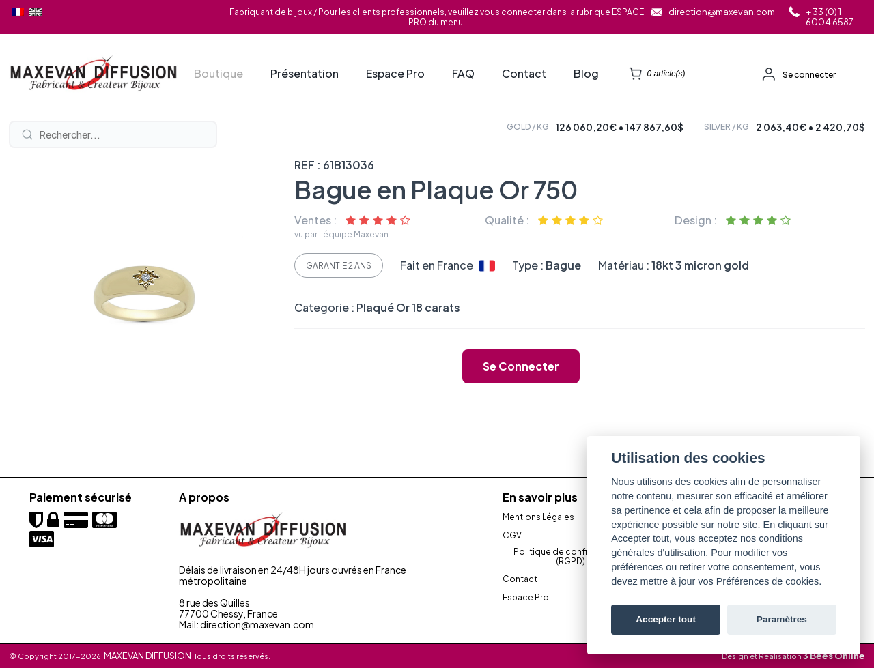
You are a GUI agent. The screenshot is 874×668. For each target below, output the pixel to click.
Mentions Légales (538, 517)
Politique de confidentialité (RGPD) (570, 556)
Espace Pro (395, 74)
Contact (524, 74)
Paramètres (782, 619)
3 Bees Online (834, 655)
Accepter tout (666, 619)
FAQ (463, 74)
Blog (586, 74)
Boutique (218, 74)
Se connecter (809, 75)
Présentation (304, 74)
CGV (512, 535)
